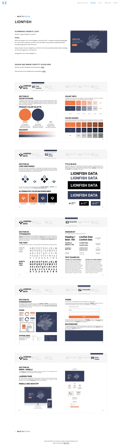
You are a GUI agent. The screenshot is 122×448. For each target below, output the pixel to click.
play (100, 3)
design (93, 3)
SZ (6, 2)
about (116, 3)
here (42, 67)
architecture (82, 3)
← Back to (22, 16)
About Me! (66, 443)
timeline (107, 3)
